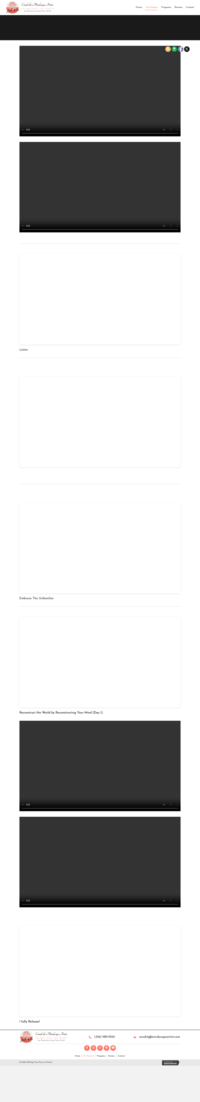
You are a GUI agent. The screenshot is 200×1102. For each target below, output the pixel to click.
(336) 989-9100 (104, 1037)
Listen (23, 349)
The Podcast (151, 7)
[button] (87, 1048)
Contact (190, 7)
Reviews (178, 7)
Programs (166, 7)
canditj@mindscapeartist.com (159, 1037)
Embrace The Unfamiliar (36, 598)
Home (139, 7)
